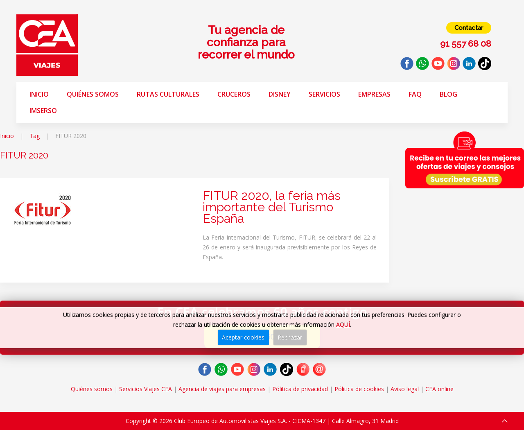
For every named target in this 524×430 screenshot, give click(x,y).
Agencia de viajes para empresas (222, 389)
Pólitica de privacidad (300, 389)
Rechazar (290, 337)
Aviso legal (405, 389)
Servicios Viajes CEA (145, 389)
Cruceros (234, 94)
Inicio (39, 94)
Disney (280, 94)
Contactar (468, 28)
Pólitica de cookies (359, 389)
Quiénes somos (93, 94)
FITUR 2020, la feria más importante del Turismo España (272, 207)
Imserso (43, 110)
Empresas (374, 94)
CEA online (439, 389)
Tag (34, 136)
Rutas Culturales (168, 94)
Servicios (324, 94)
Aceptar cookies (243, 337)
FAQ (415, 94)
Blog (448, 94)
